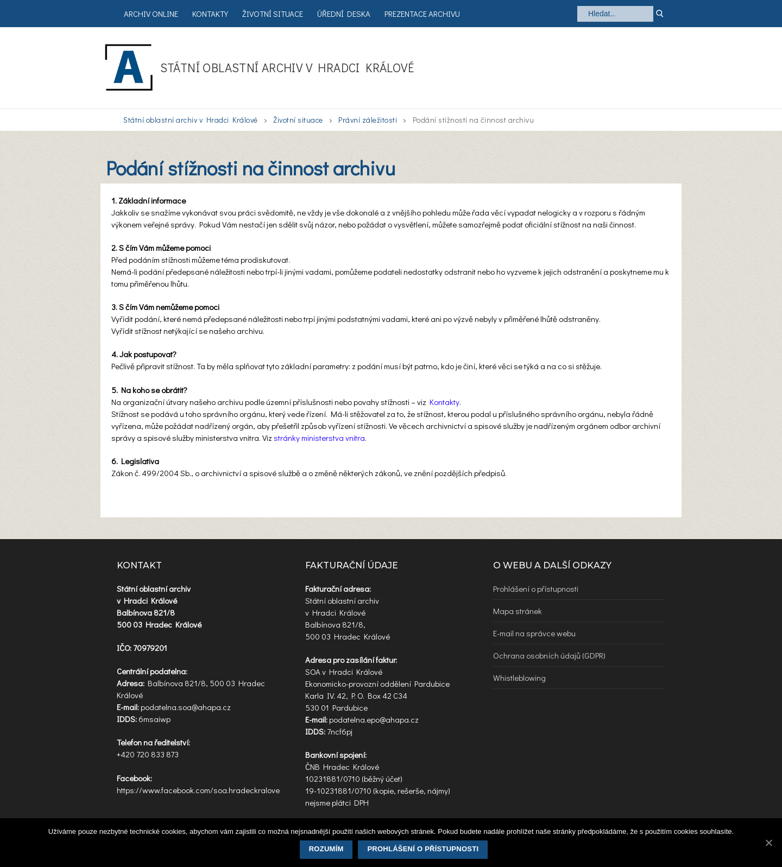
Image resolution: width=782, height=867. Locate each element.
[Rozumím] (768, 842)
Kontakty (444, 401)
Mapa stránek (517, 610)
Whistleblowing (519, 677)
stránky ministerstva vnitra (319, 437)
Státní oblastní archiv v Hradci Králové (287, 67)
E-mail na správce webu (534, 633)
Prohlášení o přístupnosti (535, 588)
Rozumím (326, 849)
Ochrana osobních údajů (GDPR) (549, 655)
